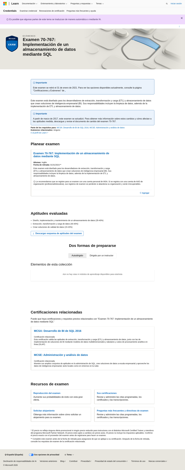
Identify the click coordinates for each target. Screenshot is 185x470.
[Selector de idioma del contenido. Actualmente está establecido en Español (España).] (14, 455)
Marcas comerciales (157, 461)
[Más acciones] (179, 26)
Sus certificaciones (107, 393)
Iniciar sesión (176, 3)
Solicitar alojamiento (44, 411)
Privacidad (85, 461)
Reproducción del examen (46, 393)
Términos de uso (138, 461)
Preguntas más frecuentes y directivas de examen (122, 411)
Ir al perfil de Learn (39, 133)
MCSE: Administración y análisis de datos (107, 128)
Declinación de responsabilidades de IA (19, 461)
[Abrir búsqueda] (167, 3)
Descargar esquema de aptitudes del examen (57, 233)
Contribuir (73, 461)
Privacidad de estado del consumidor (110, 461)
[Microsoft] (5, 3)
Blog (62, 461)
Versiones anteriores (48, 461)
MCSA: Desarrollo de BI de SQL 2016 (73, 128)
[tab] (77, 255)
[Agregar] (144, 193)
